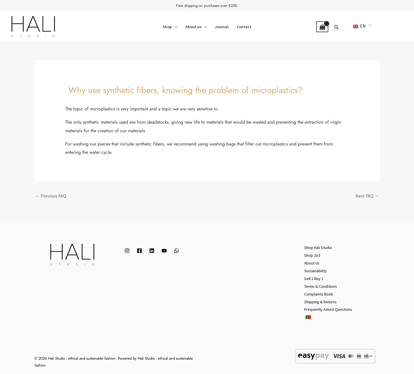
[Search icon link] (336, 26)
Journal (222, 26)
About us (196, 27)
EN (359, 26)
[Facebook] (139, 250)
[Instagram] (127, 250)
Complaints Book (318, 292)
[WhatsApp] (176, 250)
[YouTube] (164, 250)
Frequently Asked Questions (328, 307)
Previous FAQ (50, 196)
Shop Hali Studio (318, 247)
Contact (244, 26)
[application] (174, 27)
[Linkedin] (151, 250)
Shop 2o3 (312, 255)
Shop (170, 27)
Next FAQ (367, 196)
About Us (312, 262)
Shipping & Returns (320, 299)
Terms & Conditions (321, 284)
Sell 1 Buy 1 (313, 277)
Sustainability (315, 270)
